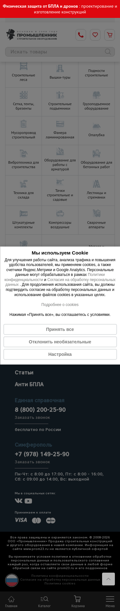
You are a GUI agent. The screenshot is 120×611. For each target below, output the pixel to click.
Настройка (60, 354)
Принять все (60, 329)
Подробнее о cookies (59, 304)
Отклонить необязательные (60, 341)
